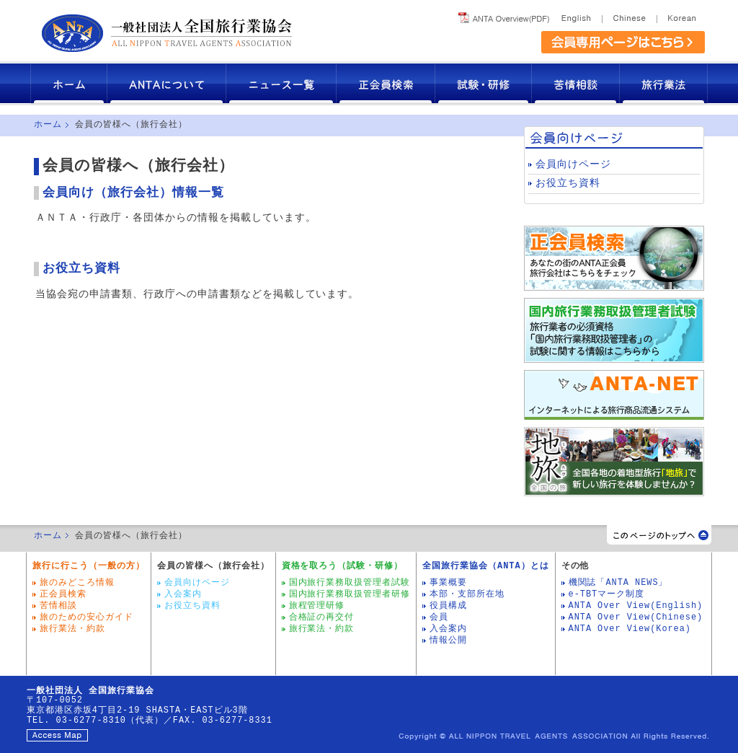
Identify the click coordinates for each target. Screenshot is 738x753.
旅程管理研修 (317, 606)
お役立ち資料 (81, 268)
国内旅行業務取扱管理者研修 (350, 594)
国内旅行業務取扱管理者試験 (350, 583)
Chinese (629, 15)
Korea (681, 15)
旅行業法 (664, 83)
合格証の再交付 (322, 617)
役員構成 (448, 606)
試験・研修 (483, 83)
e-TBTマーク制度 (606, 594)
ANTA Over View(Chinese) (636, 617)
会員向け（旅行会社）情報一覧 (133, 193)
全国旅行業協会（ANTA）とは (485, 566)
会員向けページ (573, 165)
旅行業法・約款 (72, 629)
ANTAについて (166, 83)
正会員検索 (386, 83)
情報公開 (448, 640)
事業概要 (448, 583)
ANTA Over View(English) (636, 606)
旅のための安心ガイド (86, 617)
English (578, 15)
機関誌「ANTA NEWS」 (618, 583)
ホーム (68, 83)
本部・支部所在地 (467, 594)
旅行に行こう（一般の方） (88, 566)
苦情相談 (576, 83)
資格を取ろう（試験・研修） (343, 566)
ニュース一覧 (281, 83)
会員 (439, 617)
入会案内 (183, 594)
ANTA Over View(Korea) (630, 629)
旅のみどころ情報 (77, 583)
